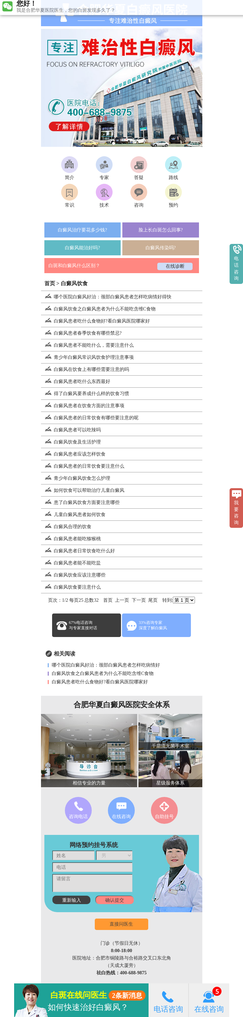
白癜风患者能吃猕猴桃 (71, 538)
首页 (49, 283)
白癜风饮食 (74, 283)
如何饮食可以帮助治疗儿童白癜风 (82, 490)
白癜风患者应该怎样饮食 (73, 454)
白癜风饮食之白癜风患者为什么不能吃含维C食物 (98, 308)
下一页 (139, 600)
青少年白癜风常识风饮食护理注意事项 (87, 357)
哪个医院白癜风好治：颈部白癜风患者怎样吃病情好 (105, 665)
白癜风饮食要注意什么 (71, 587)
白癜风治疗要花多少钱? (82, 229)
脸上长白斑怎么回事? (160, 229)
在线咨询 (209, 1000)
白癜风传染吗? (161, 247)
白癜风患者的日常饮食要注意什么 (82, 466)
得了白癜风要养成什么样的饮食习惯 (85, 393)
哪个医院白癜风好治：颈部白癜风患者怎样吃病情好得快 (106, 296)
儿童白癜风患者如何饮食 (73, 514)
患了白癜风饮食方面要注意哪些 (80, 502)
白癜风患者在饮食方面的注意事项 (82, 405)
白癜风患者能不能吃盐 (71, 562)
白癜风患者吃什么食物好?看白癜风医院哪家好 (95, 321)
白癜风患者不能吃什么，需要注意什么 (87, 345)
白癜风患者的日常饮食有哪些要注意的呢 (89, 417)
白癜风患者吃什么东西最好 (75, 381)
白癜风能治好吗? (82, 247)
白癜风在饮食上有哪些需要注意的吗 (85, 369)
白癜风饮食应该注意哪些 (73, 575)
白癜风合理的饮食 (66, 526)
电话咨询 (168, 1000)
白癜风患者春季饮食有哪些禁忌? (81, 333)
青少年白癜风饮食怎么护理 (75, 478)
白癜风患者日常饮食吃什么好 (78, 550)
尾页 (153, 600)
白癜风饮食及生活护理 (71, 441)
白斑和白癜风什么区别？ (74, 265)
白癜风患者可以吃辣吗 (71, 429)
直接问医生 (121, 924)
